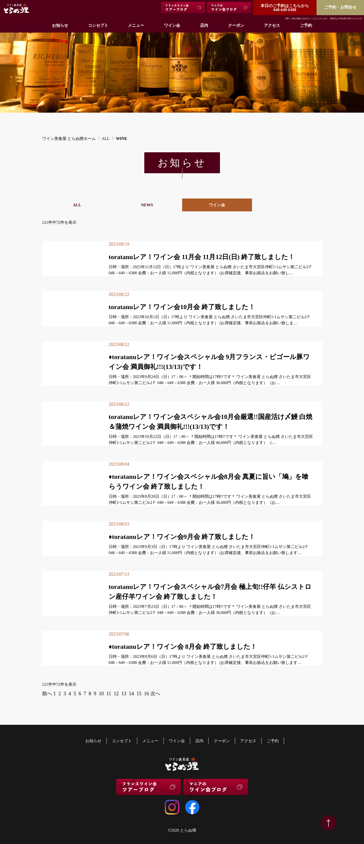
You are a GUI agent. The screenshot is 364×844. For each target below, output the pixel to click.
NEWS (147, 205)
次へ (155, 693)
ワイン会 (172, 25)
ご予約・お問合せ (340, 7)
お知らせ (60, 25)
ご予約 (306, 25)
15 (139, 693)
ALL (106, 138)
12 (116, 693)
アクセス (272, 25)
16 (146, 693)
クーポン (236, 25)
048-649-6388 (285, 8)
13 (123, 693)
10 (101, 693)
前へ (47, 693)
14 (131, 693)
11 (108, 693)
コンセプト (98, 25)
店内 (204, 25)
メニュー (136, 25)
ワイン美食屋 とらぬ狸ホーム (69, 138)
